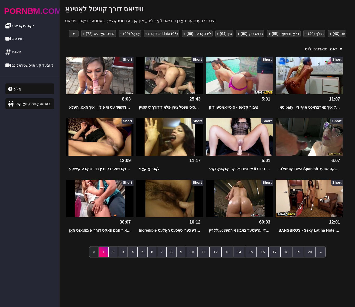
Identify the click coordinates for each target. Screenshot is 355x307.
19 (298, 252)
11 (203, 252)
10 (192, 252)
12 (215, 252)
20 (310, 252)
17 (274, 252)
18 (286, 252)
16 (262, 252)
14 (239, 252)
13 (227, 252)
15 (251, 252)
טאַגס (13, 52)
